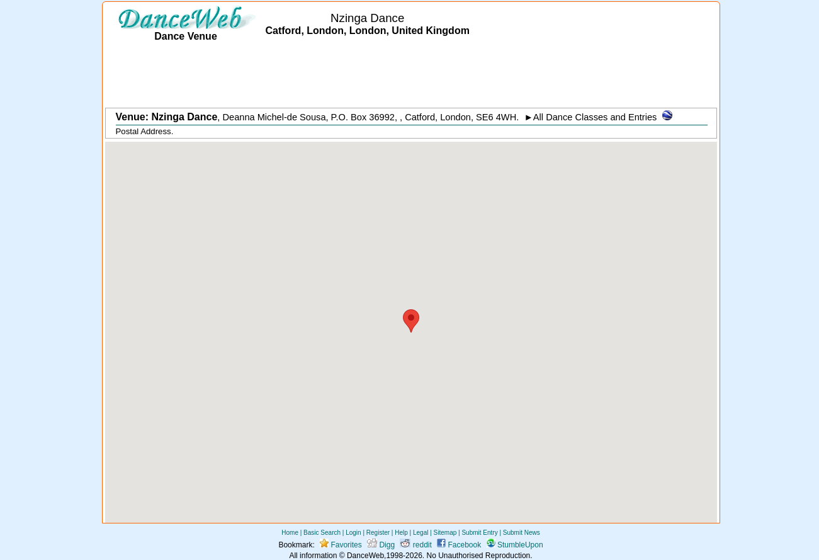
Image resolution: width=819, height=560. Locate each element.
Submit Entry (479, 532)
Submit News (521, 532)
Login (353, 532)
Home (289, 532)
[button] (411, 321)
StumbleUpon (515, 544)
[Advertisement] (411, 75)
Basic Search (322, 532)
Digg (381, 544)
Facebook (459, 544)
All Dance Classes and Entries (595, 117)
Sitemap (445, 532)
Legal (420, 532)
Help (401, 532)
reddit (415, 544)
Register (378, 532)
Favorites (341, 544)
